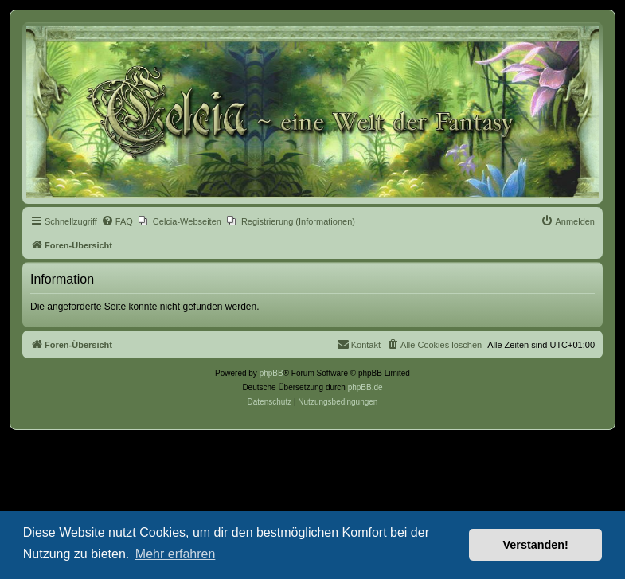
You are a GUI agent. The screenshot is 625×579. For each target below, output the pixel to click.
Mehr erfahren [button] (175, 554)
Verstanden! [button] (535, 544)
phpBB (271, 373)
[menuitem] (117, 221)
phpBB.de (365, 387)
